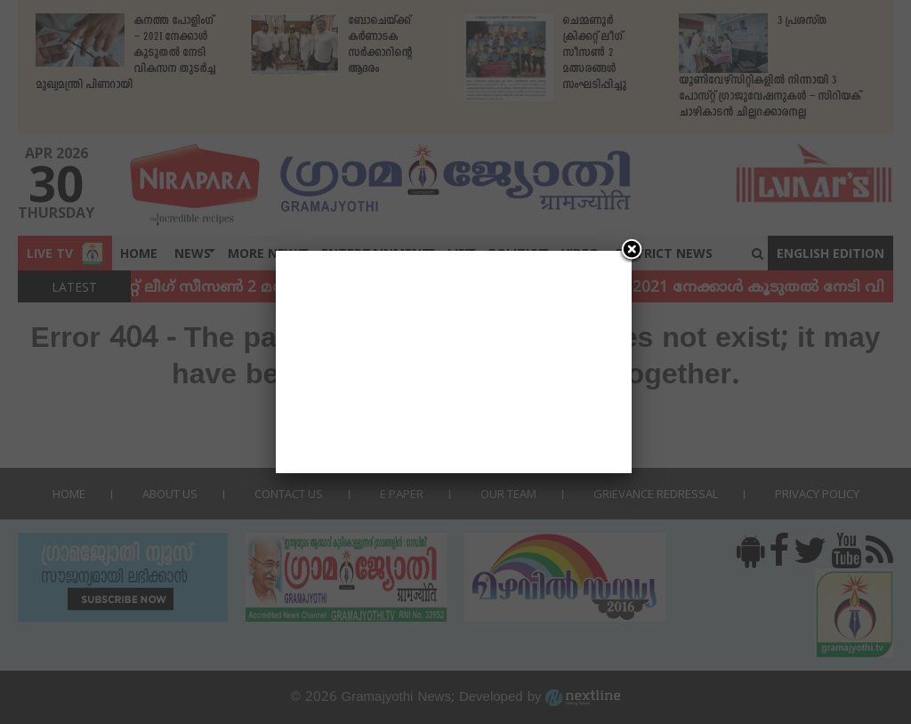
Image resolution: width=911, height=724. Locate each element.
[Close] (631, 250)
